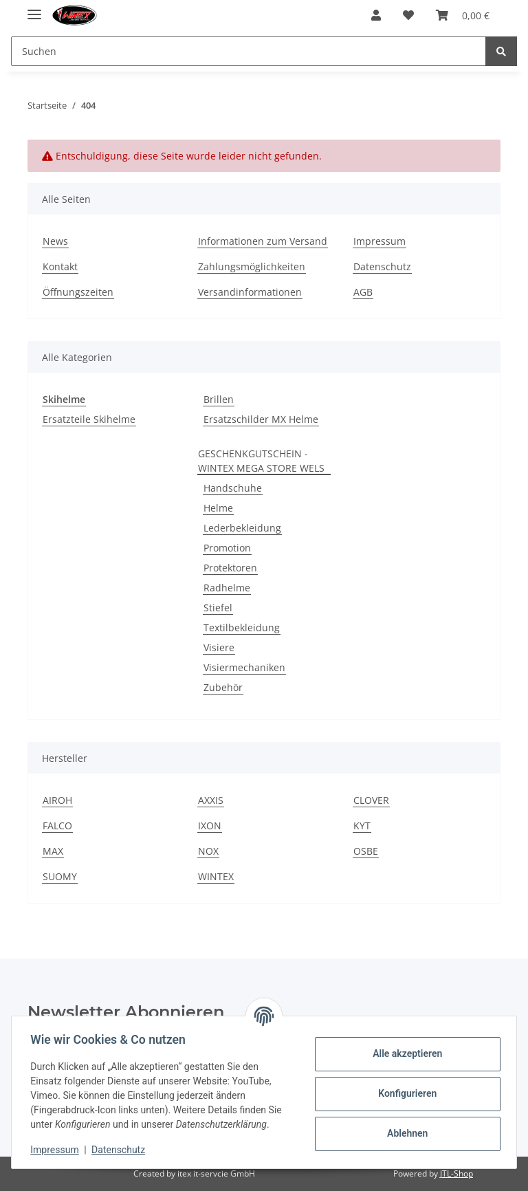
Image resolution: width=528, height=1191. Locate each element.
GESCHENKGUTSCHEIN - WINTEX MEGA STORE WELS (261, 460)
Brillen (219, 399)
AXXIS (210, 800)
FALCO (57, 825)
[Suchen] (248, 51)
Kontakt (60, 266)
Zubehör (223, 687)
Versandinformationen (250, 291)
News (55, 241)
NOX (208, 850)
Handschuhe (233, 487)
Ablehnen (404, 1133)
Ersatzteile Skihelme (89, 419)
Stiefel (218, 607)
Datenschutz (382, 266)
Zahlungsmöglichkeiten (251, 266)
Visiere (219, 647)
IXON (209, 825)
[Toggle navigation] (34, 8)
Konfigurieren (404, 1093)
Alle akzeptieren (404, 1053)
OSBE (365, 850)
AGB (363, 291)
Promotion (227, 547)
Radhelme (227, 587)
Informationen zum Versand (262, 241)
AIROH (57, 800)
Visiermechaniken (244, 667)
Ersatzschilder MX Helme (261, 419)
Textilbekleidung (242, 627)
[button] (376, 15)
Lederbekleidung (242, 527)
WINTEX (216, 876)
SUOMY (60, 876)
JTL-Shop (456, 1173)
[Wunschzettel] (408, 15)
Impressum (379, 241)
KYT (362, 825)
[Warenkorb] (462, 15)
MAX (53, 850)
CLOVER (371, 800)
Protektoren (230, 567)
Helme (218, 507)
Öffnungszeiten (78, 291)
